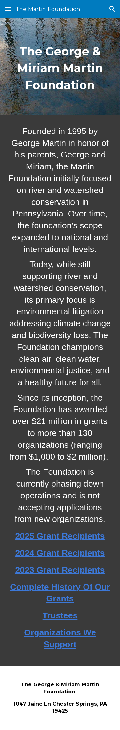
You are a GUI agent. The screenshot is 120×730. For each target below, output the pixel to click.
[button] (7, 9)
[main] (60, 66)
